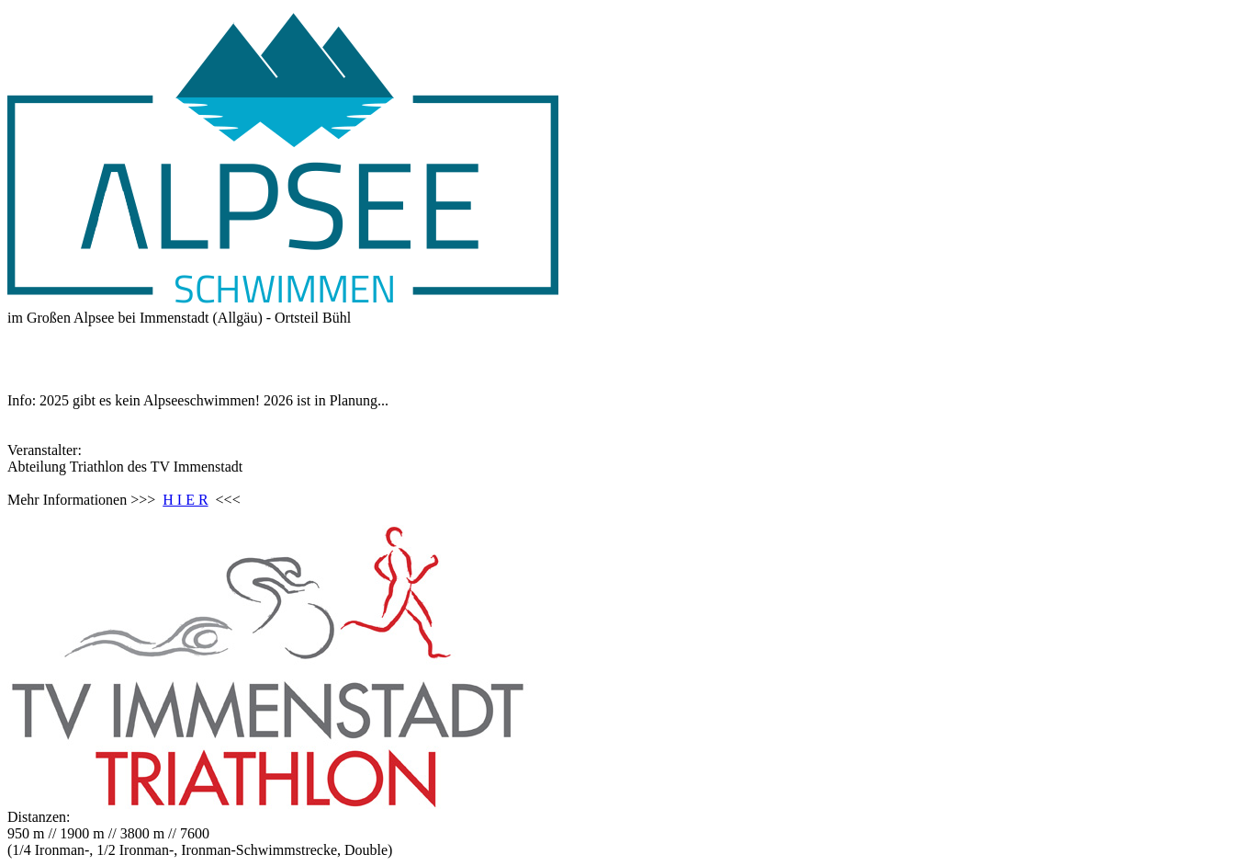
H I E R (185, 499)
